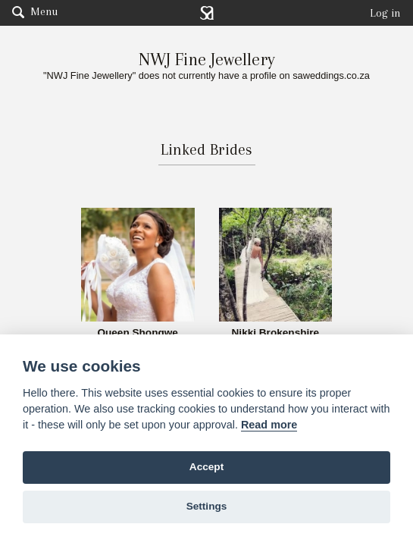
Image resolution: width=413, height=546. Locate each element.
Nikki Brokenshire (276, 333)
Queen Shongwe (137, 333)
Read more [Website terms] (269, 425)
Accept (206, 466)
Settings (206, 506)
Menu (35, 11)
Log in (385, 13)
